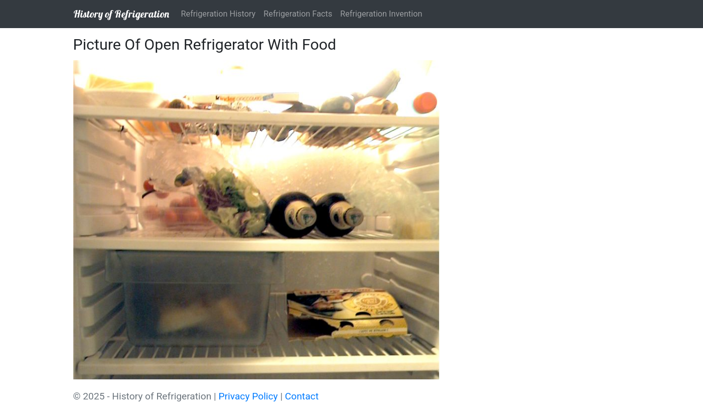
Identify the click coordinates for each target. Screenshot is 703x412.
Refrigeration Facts (297, 14)
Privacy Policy (248, 396)
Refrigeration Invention (381, 14)
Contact (302, 396)
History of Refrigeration (121, 14)
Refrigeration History (218, 14)
